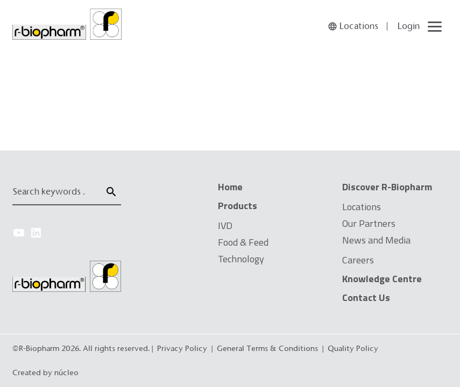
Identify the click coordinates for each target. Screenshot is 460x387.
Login (409, 26)
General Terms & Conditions (267, 348)
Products (237, 205)
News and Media (376, 240)
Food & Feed (243, 242)
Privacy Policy (182, 348)
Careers (358, 260)
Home (230, 187)
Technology (241, 259)
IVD (225, 225)
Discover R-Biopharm (387, 187)
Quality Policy (353, 348)
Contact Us (366, 297)
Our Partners (368, 223)
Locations (361, 206)
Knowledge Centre (382, 278)
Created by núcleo (45, 372)
